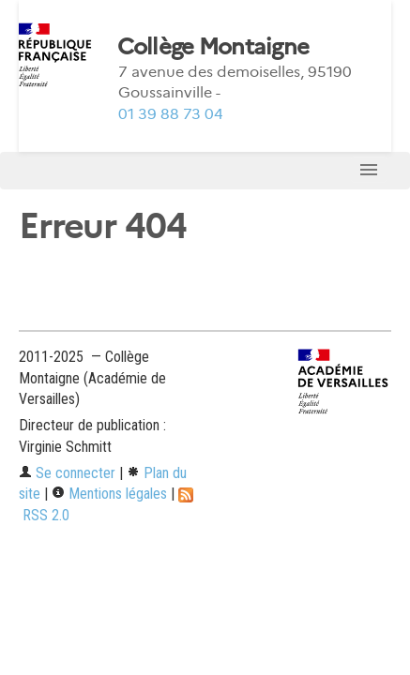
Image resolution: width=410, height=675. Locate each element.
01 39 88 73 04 (170, 114)
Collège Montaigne (213, 47)
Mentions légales (109, 493)
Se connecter (67, 473)
